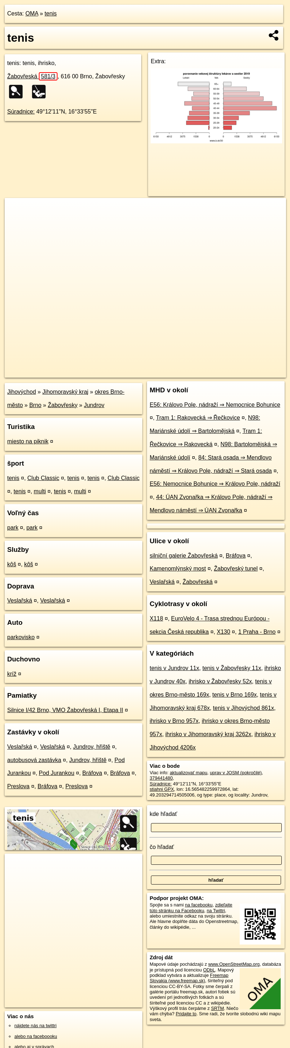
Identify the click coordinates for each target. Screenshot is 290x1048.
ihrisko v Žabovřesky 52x (220, 681)
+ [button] (17, 210)
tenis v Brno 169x (234, 695)
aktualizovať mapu (188, 772)
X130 (223, 632)
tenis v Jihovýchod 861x (243, 708)
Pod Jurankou (56, 773)
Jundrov (94, 405)
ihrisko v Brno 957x (173, 721)
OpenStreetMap (163, 372)
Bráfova (92, 773)
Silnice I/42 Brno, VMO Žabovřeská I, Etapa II (65, 710)
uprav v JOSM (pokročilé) (236, 772)
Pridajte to (186, 1013)
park (12, 528)
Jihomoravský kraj (65, 392)
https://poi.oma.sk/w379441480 (254, 372)
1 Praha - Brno (257, 632)
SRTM (217, 1008)
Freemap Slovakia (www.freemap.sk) (188, 978)
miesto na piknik (28, 441)
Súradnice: (21, 112)
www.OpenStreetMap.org (233, 964)
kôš (11, 564)
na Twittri (216, 910)
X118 (156, 618)
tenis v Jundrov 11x (174, 668)
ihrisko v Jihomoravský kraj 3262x (208, 734)
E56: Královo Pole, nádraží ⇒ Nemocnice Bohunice (214, 405)
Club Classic (43, 478)
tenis (51, 13)
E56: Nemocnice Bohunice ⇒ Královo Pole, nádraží (214, 484)
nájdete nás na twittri (35, 1025)
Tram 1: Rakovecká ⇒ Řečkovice (198, 418)
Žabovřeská (32, 76)
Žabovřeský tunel (236, 568)
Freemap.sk (200, 372)
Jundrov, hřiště (91, 747)
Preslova (18, 786)
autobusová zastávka (34, 760)
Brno (35, 405)
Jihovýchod (21, 392)
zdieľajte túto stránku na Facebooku (190, 907)
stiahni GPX (161, 789)
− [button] (17, 221)
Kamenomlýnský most (177, 568)
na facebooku (199, 905)
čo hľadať (161, 847)
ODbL (209, 970)
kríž (12, 674)
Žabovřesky (63, 405)
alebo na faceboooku (35, 1036)
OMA (32, 13)
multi (40, 491)
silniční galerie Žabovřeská (183, 556)
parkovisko (20, 637)
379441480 (160, 778)
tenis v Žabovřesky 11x (231, 668)
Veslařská (19, 600)
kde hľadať (163, 814)
